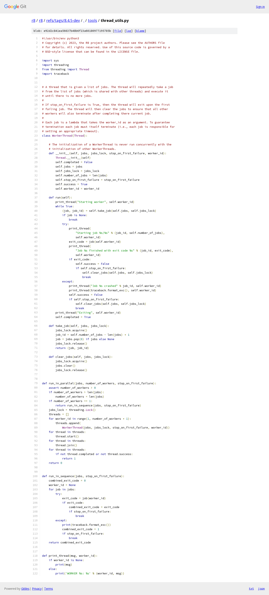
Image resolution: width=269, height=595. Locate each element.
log (128, 31)
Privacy (37, 589)
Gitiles (25, 589)
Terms (48, 589)
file (117, 31)
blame (140, 31)
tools (92, 20)
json (261, 588)
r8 (33, 20)
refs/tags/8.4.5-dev (63, 20)
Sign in (260, 7)
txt (251, 588)
